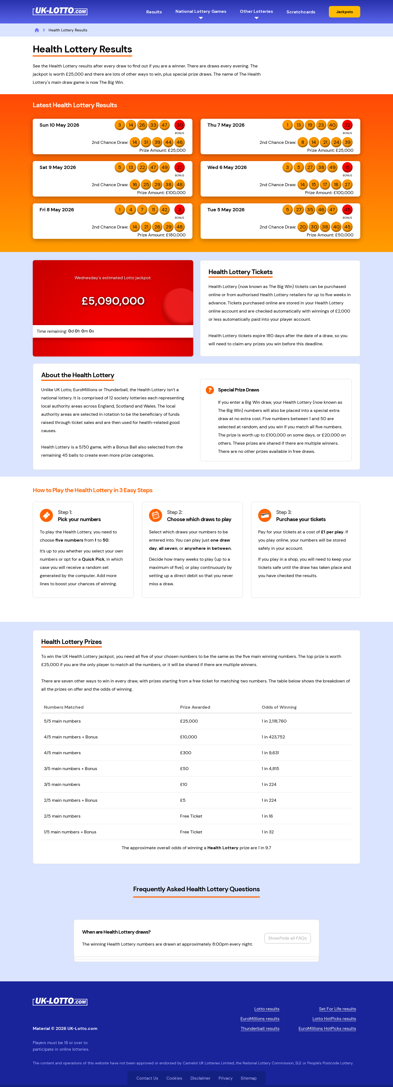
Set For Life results (337, 1009)
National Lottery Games (200, 11)
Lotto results (266, 1009)
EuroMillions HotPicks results (327, 1028)
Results (154, 12)
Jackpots (344, 11)
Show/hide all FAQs (287, 938)
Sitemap (249, 1078)
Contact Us (147, 1078)
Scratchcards (301, 12)
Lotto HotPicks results (334, 1018)
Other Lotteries (256, 11)
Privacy (226, 1078)
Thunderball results (260, 1028)
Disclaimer (200, 1078)
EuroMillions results (259, 1018)
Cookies (174, 1078)
